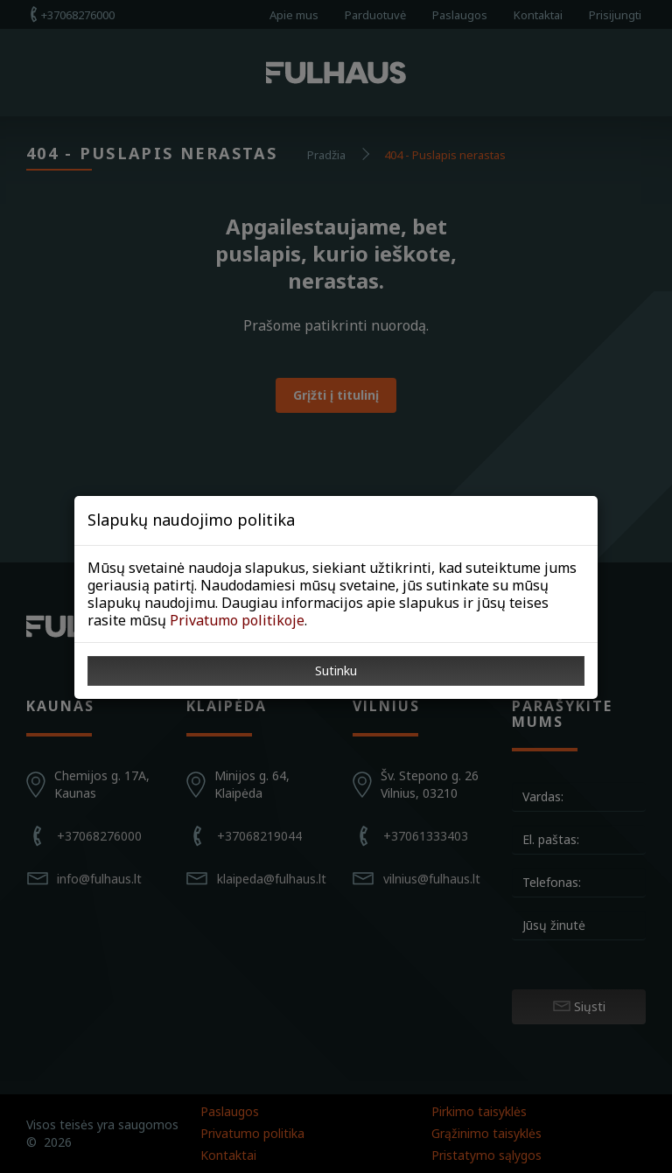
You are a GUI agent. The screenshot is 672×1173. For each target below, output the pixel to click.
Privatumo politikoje (237, 620)
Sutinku (336, 670)
